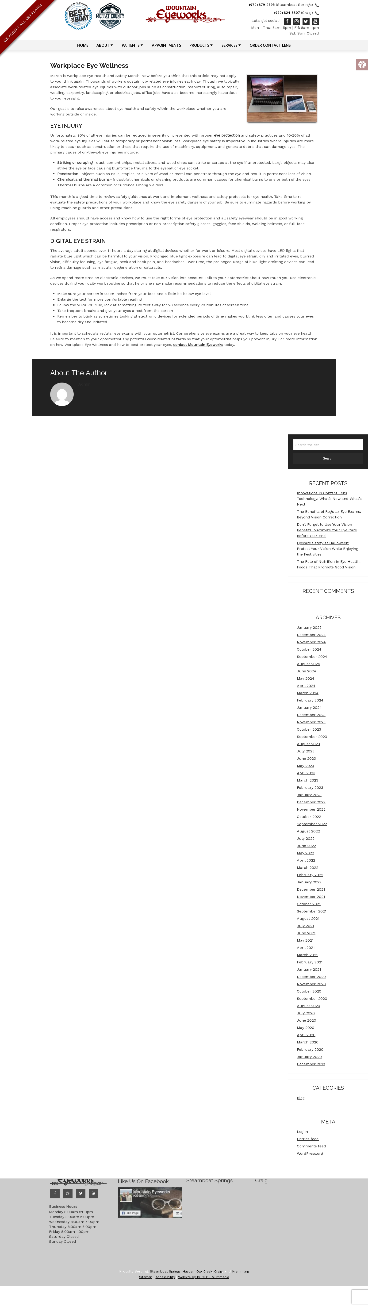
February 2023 (310, 787)
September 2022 (312, 824)
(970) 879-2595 (262, 4)
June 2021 (306, 933)
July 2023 (305, 751)
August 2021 (308, 918)
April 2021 (306, 947)
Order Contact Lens (270, 47)
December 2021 (311, 889)
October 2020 (309, 991)
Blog (301, 1098)
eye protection (227, 135)
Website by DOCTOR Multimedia (203, 1277)
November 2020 (311, 984)
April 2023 (306, 773)
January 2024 (309, 707)
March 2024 (307, 693)
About (103, 47)
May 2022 (305, 853)
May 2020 (305, 1027)
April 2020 (306, 1035)
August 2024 (308, 664)
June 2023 (306, 758)
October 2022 (309, 816)
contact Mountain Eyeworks (198, 344)
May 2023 (305, 765)
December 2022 (311, 802)
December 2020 (311, 976)
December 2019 (311, 1064)
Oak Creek (204, 1271)
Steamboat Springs (165, 1271)
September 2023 (312, 736)
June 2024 (306, 671)
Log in (302, 1131)
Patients (131, 47)
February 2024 (310, 700)
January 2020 (309, 1056)
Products (199, 47)
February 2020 (310, 1049)
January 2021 (309, 969)
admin (84, 384)
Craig (218, 1271)
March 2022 (307, 867)
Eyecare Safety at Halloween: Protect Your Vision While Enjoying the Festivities (327, 548)
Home (82, 47)
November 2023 (311, 722)
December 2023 (311, 715)
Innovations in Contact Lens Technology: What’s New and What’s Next (329, 498)
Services (230, 47)
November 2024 (311, 642)
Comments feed (311, 1146)
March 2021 (307, 955)
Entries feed (308, 1139)
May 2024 (305, 678)
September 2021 (311, 911)
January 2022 (309, 882)
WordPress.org (310, 1153)
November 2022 (311, 809)
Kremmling (240, 1271)
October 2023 (309, 729)
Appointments (166, 47)
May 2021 (305, 940)
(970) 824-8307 (287, 12)
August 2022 (308, 831)
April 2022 (306, 860)
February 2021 (310, 962)
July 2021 (305, 926)
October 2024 (309, 649)
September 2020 (312, 998)
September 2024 (312, 656)
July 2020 (306, 1013)
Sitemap (145, 1277)
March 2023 (307, 780)
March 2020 (307, 1042)
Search (328, 458)
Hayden (188, 1271)
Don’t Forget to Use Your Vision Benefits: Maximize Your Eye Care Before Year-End (327, 530)
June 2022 (306, 845)
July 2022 (305, 838)
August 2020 (308, 1006)
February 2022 (310, 875)
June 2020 (306, 1020)
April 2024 (306, 685)
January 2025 (309, 627)
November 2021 (311, 896)
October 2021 (309, 904)
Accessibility (165, 1277)
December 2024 (311, 634)
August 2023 (308, 744)
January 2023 (309, 795)
